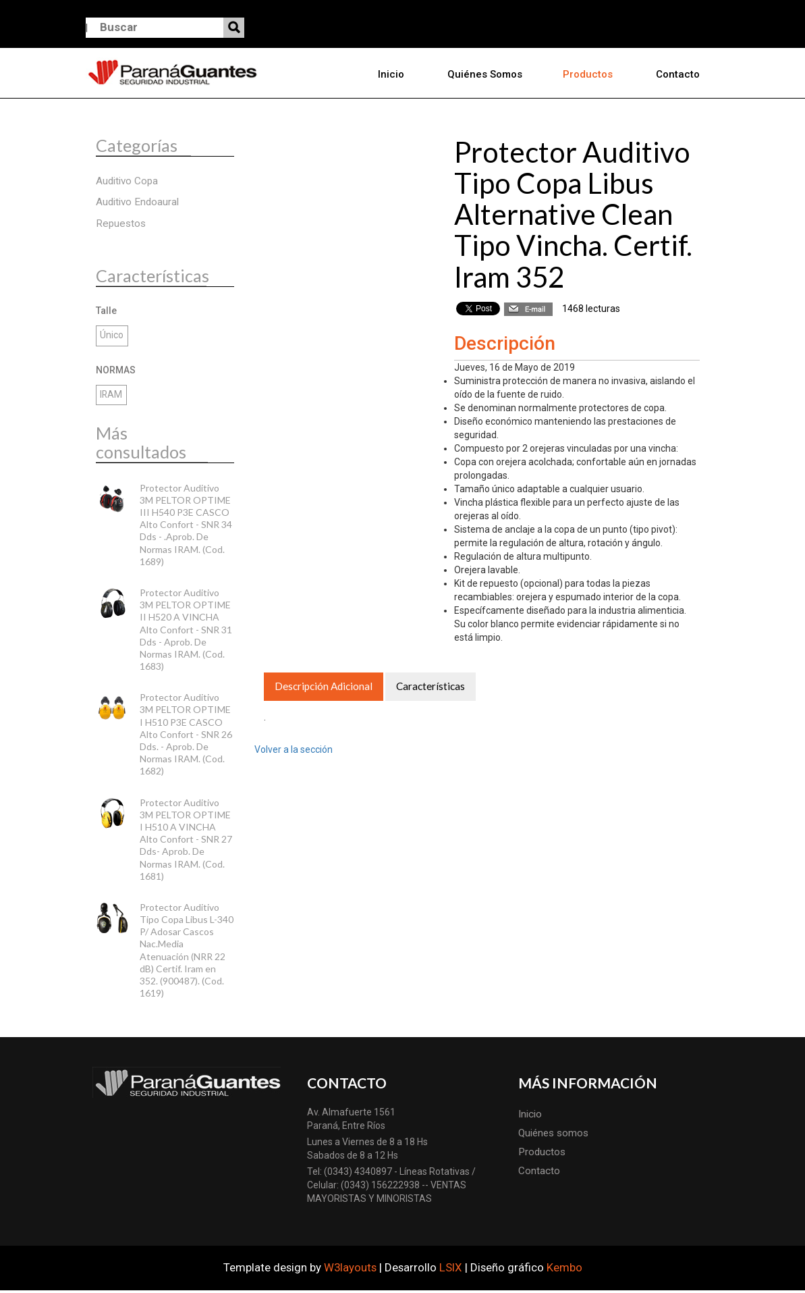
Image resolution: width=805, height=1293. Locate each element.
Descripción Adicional (323, 689)
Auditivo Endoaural (137, 205)
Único (111, 338)
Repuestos (121, 225)
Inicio (396, 74)
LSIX (450, 1270)
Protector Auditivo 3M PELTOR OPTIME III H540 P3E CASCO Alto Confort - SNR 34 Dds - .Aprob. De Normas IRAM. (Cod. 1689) (186, 526)
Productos (590, 74)
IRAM (111, 397)
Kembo (564, 1270)
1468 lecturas (591, 310)
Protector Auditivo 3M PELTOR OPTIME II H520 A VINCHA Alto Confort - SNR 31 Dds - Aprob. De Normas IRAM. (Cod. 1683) (186, 632)
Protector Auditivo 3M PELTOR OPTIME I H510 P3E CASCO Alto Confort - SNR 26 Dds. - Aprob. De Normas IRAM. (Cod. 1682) (186, 736)
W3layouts (350, 1270)
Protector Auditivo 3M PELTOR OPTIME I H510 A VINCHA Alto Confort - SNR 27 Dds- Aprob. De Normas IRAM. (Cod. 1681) (186, 841)
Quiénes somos (487, 74)
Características (430, 689)
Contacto (678, 74)
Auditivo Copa (127, 184)
